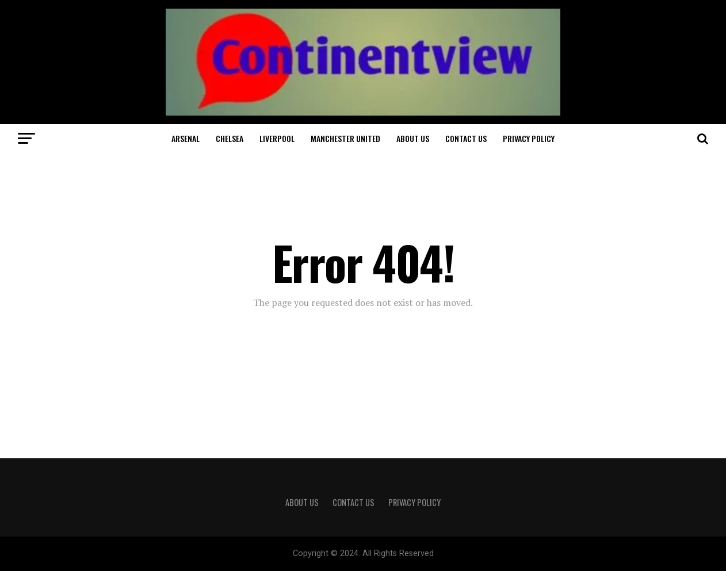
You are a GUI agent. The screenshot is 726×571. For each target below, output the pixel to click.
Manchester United (345, 138)
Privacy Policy (529, 138)
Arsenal (185, 138)
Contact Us (466, 138)
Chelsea (229, 138)
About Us (412, 138)
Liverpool (277, 138)
